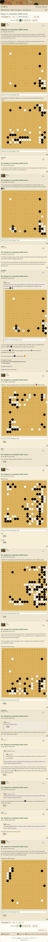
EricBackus (4, 710)
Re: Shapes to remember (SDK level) (14, 163)
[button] (17, 20)
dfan (2, 448)
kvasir (2, 812)
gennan (3, 246)
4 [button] (27, 20)
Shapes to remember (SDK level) (14, 14)
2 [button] (22, 20)
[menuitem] (5, 7)
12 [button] (34, 20)
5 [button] (29, 20)
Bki (2, 738)
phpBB (18, 938)
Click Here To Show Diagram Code (10, 94)
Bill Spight (3, 270)
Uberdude (3, 157)
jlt (6, 23)
